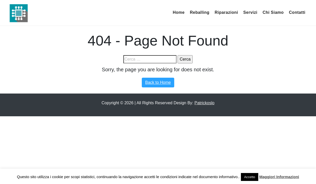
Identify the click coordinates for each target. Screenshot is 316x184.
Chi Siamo (273, 12)
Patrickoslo (204, 103)
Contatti (297, 12)
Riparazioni (226, 12)
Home (178, 12)
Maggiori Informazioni (279, 177)
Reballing (199, 12)
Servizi (250, 12)
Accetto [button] (249, 177)
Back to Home (158, 82)
